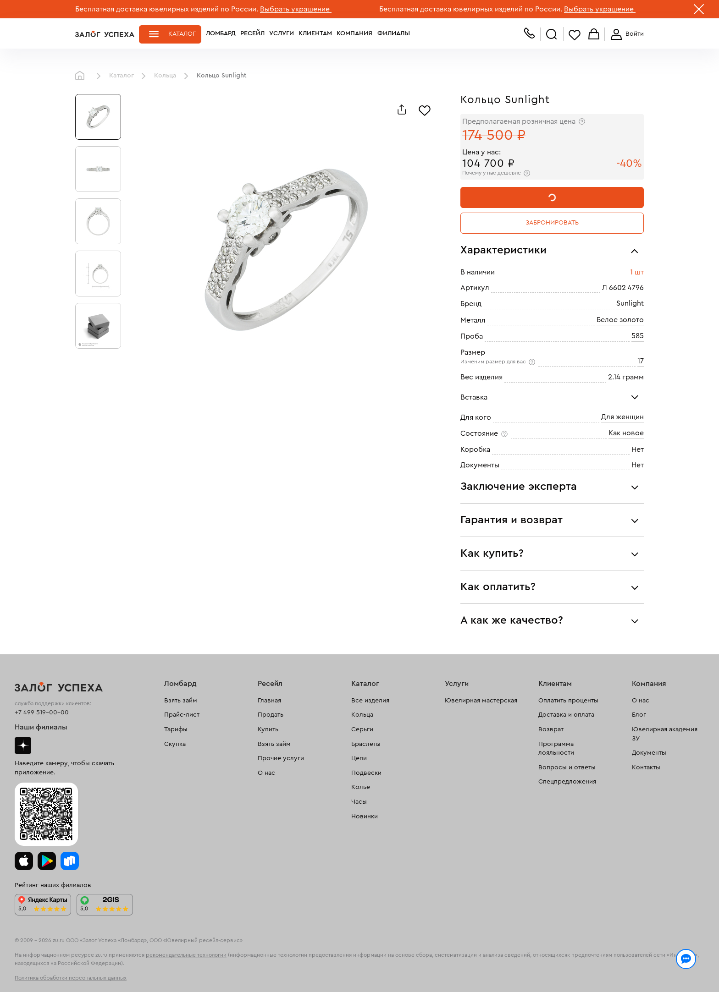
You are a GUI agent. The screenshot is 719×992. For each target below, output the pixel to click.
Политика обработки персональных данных (71, 978)
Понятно (606, 970)
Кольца (165, 75)
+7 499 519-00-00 (42, 712)
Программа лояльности (556, 748)
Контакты (646, 767)
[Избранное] (424, 109)
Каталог (182, 34)
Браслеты (366, 744)
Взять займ (180, 700)
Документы (649, 753)
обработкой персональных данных (146, 975)
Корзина (594, 34)
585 (637, 336)
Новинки (364, 816)
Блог (639, 715)
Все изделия (370, 700)
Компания (354, 34)
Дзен (23, 745)
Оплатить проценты (568, 700)
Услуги (281, 34)
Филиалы (393, 34)
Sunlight (630, 303)
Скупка (175, 744)
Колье (360, 787)
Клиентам (315, 34)
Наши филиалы (41, 727)
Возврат (551, 729)
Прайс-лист (181, 715)
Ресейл (252, 34)
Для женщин (622, 417)
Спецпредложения (567, 781)
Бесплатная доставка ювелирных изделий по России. (166, 9)
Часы (359, 802)
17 (640, 361)
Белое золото (620, 319)
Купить (268, 729)
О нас (266, 773)
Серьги (362, 729)
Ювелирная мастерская (481, 700)
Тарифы (176, 729)
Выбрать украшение (296, 9)
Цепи (359, 758)
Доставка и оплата (566, 715)
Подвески (366, 773)
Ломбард (221, 34)
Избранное (574, 34)
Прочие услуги (281, 758)
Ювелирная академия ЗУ (664, 734)
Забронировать (552, 222)
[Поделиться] (402, 109)
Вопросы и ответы (567, 767)
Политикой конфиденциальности (489, 965)
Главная (82, 76)
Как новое (626, 433)
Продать (270, 715)
